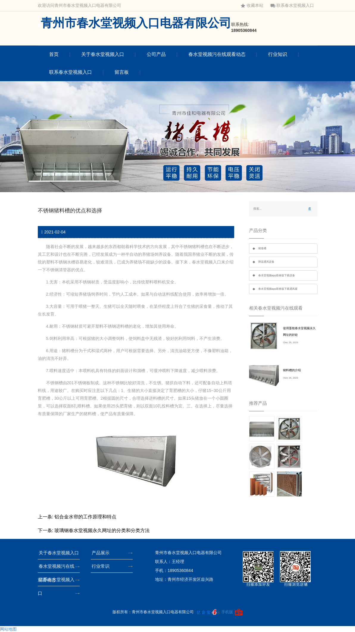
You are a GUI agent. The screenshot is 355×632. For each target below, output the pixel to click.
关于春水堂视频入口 (102, 54)
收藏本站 (252, 5)
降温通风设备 (266, 261)
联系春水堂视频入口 (292, 5)
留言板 (122, 72)
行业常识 (102, 566)
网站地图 (8, 629)
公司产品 (156, 54)
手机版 (227, 612)
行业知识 (277, 54)
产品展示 (102, 552)
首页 (54, 54)
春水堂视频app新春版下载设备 (276, 275)
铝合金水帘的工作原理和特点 (85, 516)
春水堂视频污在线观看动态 (216, 54)
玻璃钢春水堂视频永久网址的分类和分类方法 (102, 530)
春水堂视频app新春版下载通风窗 (278, 288)
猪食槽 (262, 248)
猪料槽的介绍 (292, 370)
